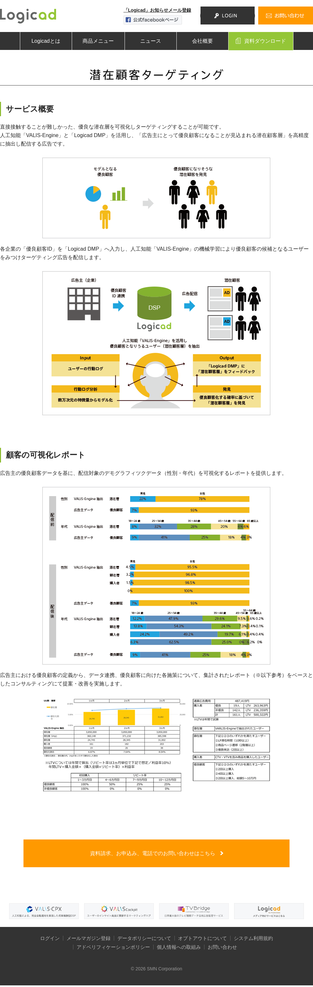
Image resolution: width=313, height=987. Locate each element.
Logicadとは (45, 41)
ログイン (50, 940)
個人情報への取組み (179, 948)
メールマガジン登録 (89, 940)
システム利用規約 (253, 940)
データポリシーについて (144, 940)
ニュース (150, 41)
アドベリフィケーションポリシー (113, 948)
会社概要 (202, 41)
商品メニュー (98, 41)
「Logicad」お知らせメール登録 (157, 10)
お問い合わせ (222, 948)
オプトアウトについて (202, 940)
